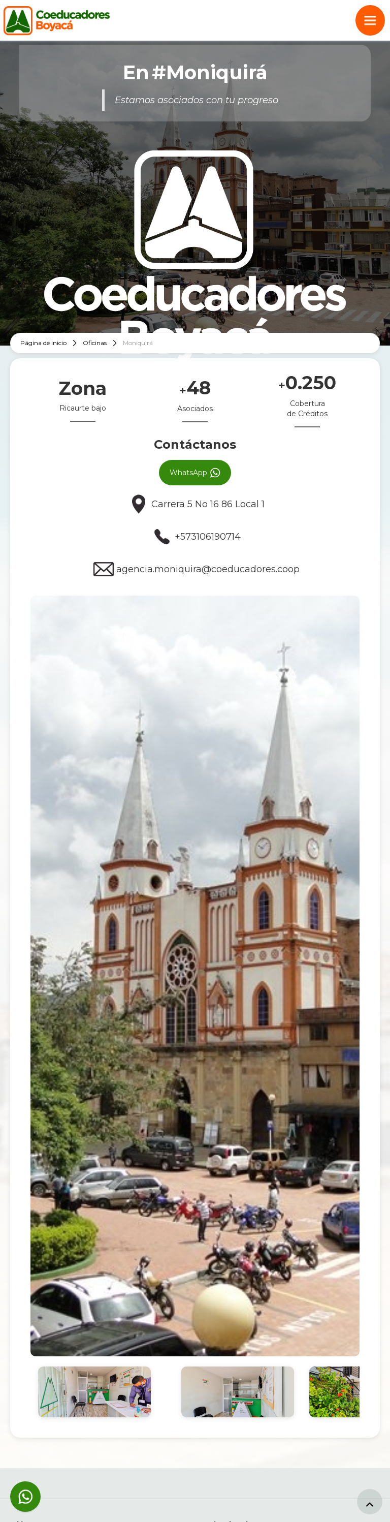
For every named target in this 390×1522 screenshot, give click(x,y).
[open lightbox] (195, 976)
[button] (370, 20)
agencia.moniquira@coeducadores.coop (208, 569)
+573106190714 (208, 537)
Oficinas (95, 343)
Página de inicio (43, 343)
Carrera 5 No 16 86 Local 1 (208, 504)
